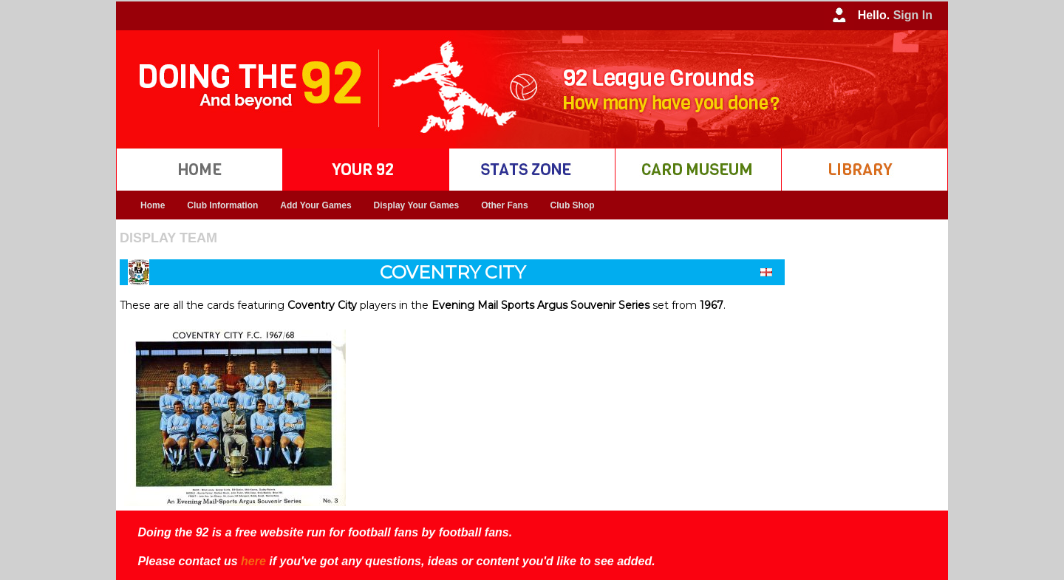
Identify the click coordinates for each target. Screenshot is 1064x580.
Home (152, 205)
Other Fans (504, 205)
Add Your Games (315, 205)
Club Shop (572, 205)
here (253, 561)
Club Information (222, 205)
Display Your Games (417, 205)
